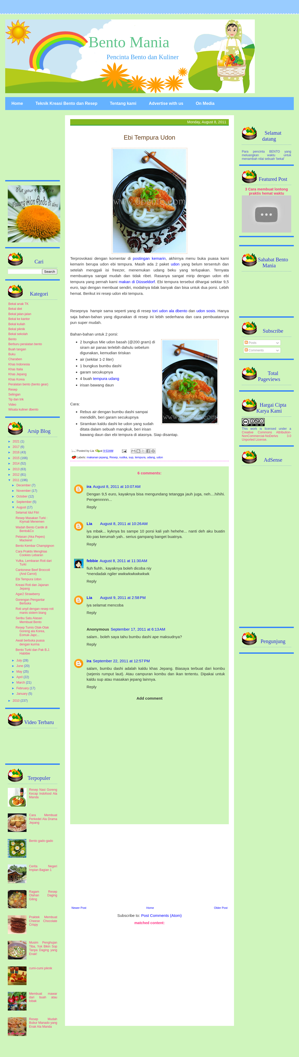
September (24, 502)
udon (175, 264)
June (20, 666)
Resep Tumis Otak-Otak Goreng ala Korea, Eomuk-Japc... (32, 631)
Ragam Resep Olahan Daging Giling (43, 895)
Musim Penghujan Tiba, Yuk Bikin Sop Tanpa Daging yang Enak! (43, 948)
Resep (113, 457)
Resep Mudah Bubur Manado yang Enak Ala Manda (43, 1022)
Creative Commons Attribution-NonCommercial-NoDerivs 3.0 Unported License (266, 436)
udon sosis (205, 311)
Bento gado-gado (41, 841)
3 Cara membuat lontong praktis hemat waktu (266, 191)
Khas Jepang (17, 374)
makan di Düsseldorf (137, 281)
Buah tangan (17, 349)
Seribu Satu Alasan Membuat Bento (29, 620)
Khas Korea (16, 379)
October (22, 496)
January (22, 693)
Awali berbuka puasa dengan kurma (30, 642)
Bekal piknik (16, 329)
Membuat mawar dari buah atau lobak (43, 997)
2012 (17, 474)
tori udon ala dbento (169, 311)
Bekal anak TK (18, 304)
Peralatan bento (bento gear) (28, 384)
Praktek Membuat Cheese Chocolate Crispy (43, 920)
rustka (123, 457)
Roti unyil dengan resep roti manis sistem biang (35, 610)
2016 (17, 452)
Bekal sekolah (18, 334)
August (21, 507)
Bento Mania (129, 42)
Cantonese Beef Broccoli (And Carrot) (33, 571)
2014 (17, 463)
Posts (250, 343)
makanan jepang (97, 457)
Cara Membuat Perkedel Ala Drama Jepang (43, 818)
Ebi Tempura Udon (28, 579)
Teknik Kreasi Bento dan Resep (66, 103)
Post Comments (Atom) (161, 915)
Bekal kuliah (16, 324)
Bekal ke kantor (19, 319)
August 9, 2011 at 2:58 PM (123, 597)
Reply (91, 507)
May (19, 671)
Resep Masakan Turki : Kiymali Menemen (32, 519)
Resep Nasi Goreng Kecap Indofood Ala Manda (43, 793)
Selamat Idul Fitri (27, 512)
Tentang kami (123, 103)
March (21, 682)
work (253, 429)
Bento (12, 339)
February (23, 688)
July (19, 660)
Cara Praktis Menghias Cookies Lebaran (31, 553)
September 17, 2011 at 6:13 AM (138, 629)
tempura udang (106, 378)
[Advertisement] (149, 864)
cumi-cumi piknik (40, 968)
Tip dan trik (16, 399)
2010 (17, 701)
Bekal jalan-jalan (19, 314)
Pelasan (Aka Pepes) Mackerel (30, 538)
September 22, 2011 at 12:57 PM (121, 661)
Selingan (14, 394)
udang (151, 457)
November (24, 491)
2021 (17, 441)
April (19, 677)
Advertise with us (166, 103)
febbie (92, 560)
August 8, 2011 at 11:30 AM (123, 560)
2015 (17, 458)
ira (89, 486)
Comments (254, 350)
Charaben (15, 359)
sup (131, 457)
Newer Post (79, 907)
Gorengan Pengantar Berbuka (30, 601)
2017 (17, 447)
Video (12, 404)
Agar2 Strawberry (28, 594)
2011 (17, 480)
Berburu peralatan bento (25, 344)
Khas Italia (15, 369)
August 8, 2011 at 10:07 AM (116, 486)
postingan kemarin (149, 258)
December (24, 485)
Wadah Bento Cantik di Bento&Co (31, 529)
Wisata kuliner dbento (23, 409)
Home (17, 103)
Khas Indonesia (19, 364)
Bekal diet (15, 309)
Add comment (149, 698)
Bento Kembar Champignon (35, 546)
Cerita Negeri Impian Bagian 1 (43, 868)
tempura (140, 457)
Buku (11, 354)
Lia (89, 523)
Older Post (221, 907)
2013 (17, 469)
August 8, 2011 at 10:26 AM (124, 523)
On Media (205, 103)
